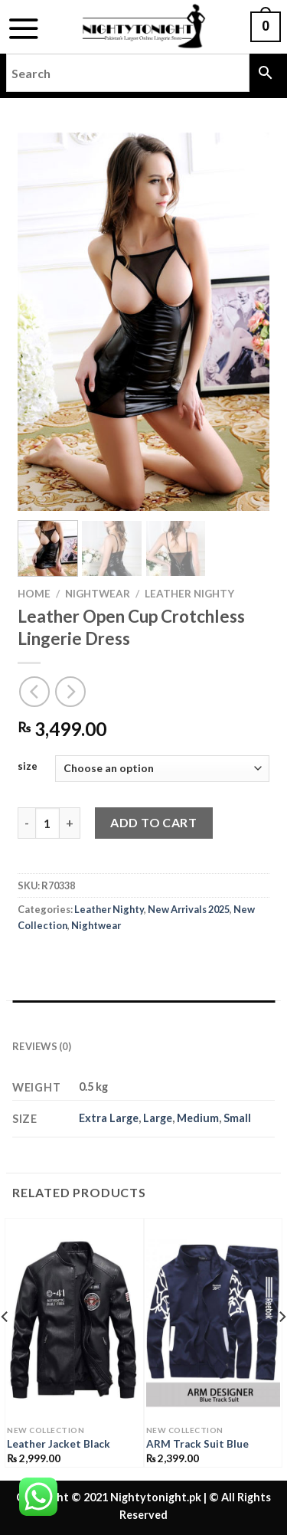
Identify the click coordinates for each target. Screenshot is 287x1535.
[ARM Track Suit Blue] (213, 1323)
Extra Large (109, 1117)
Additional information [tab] (83, 1016)
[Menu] (23, 28)
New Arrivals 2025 (189, 909)
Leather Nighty (189, 593)
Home (34, 593)
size (28, 766)
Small (237, 1117)
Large (157, 1117)
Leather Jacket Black (58, 1444)
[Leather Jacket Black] (74, 1323)
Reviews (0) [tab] (41, 1046)
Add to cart (153, 822)
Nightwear (97, 593)
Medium (198, 1117)
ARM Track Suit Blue (197, 1444)
